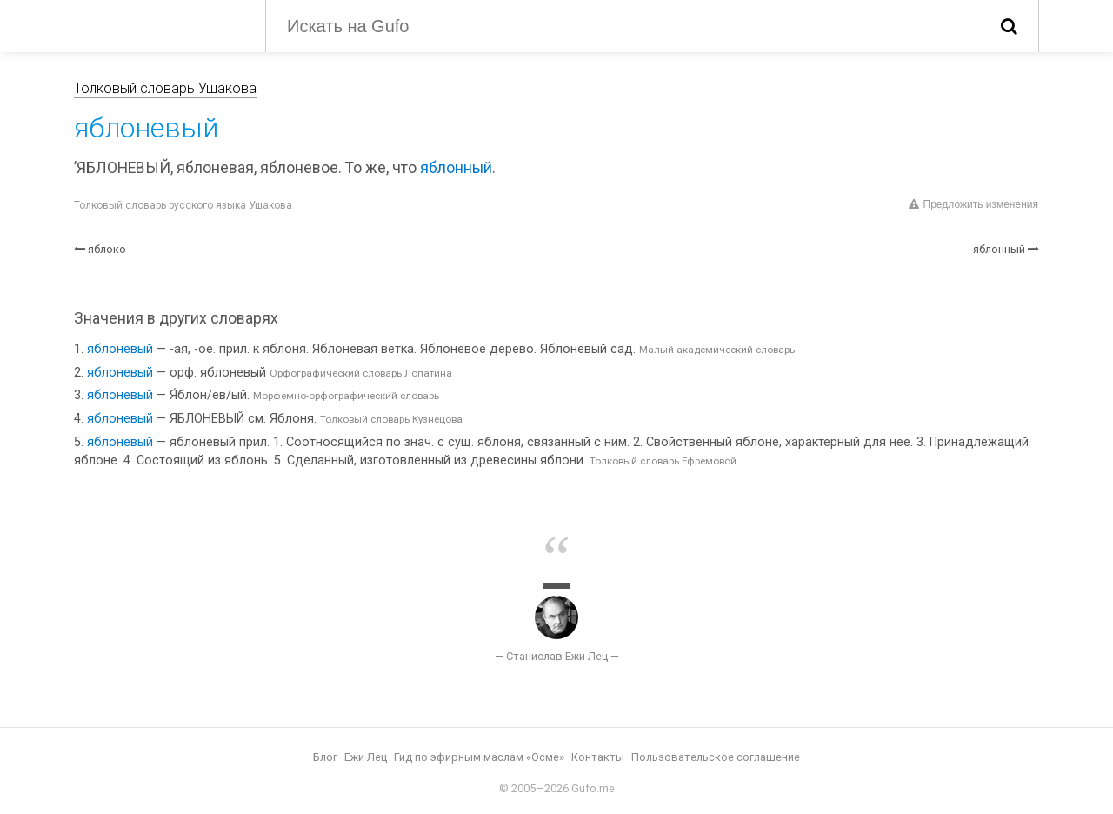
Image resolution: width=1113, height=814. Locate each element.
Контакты (597, 757)
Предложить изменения (973, 204)
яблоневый (120, 349)
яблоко (107, 249)
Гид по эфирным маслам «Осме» (479, 757)
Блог (325, 757)
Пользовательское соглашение (715, 757)
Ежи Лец (365, 757)
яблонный (456, 168)
